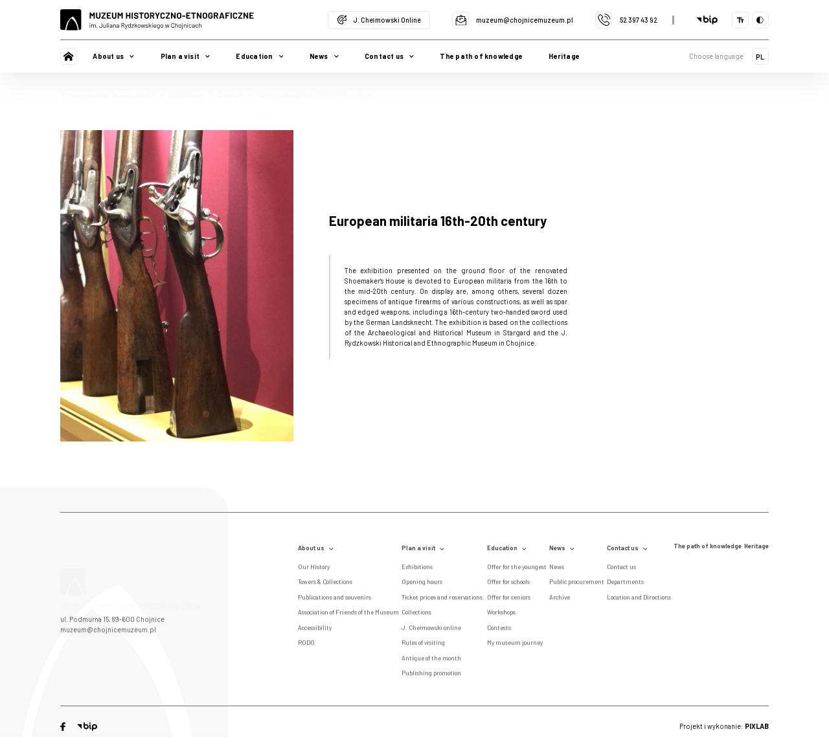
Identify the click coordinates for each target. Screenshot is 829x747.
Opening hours (422, 584)
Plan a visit (142, 95)
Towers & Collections (325, 584)
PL (760, 56)
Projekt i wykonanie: (724, 726)
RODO (306, 644)
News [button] (324, 56)
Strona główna (87, 95)
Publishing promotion (431, 675)
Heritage (564, 56)
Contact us (627, 548)
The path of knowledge (481, 56)
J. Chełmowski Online (379, 20)
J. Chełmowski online (431, 630)
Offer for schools (508, 584)
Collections (416, 614)
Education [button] (259, 56)
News (561, 548)
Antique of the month (431, 660)
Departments (625, 584)
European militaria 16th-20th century (314, 95)
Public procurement (576, 584)
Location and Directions (639, 599)
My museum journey (515, 644)
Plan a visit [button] (185, 56)
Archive (559, 599)
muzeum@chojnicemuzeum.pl (512, 20)
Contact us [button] (389, 56)
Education (507, 548)
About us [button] (113, 56)
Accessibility (315, 630)
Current (235, 95)
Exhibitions (190, 95)
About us (316, 548)
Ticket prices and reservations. (443, 599)
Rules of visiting (423, 644)
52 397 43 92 (626, 20)
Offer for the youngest (517, 569)
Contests (499, 630)
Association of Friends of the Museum (348, 614)
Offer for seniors (508, 599)
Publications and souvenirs (334, 599)
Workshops (501, 614)
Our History (314, 569)
